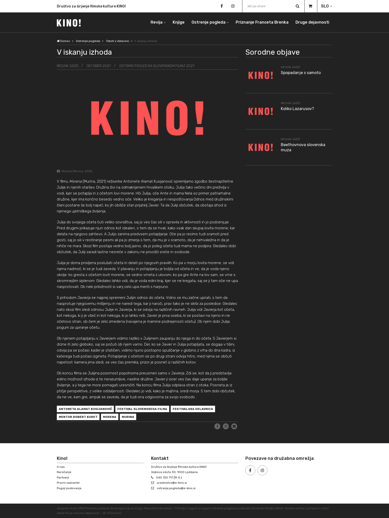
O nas (61, 467)
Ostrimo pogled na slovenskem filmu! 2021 (156, 66)
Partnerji (63, 477)
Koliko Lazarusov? (297, 108)
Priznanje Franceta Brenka (262, 22)
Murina (128, 417)
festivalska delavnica (193, 409)
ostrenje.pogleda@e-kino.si (176, 488)
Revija (156, 22)
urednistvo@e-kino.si (172, 483)
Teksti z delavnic (118, 41)
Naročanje (64, 472)
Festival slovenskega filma (142, 409)
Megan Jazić (68, 66)
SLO (325, 6)
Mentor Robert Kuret (78, 417)
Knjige (179, 22)
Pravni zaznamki (68, 483)
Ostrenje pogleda (209, 22)
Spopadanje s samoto (301, 72)
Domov (63, 41)
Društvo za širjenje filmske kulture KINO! (91, 6)
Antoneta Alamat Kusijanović (85, 409)
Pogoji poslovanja (69, 488)
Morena (109, 417)
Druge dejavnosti (312, 22)
